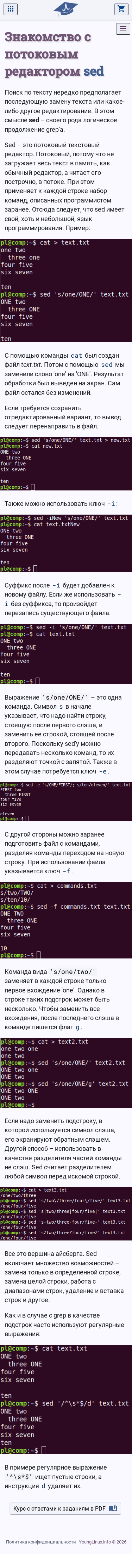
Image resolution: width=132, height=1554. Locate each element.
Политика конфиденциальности (41, 1542)
